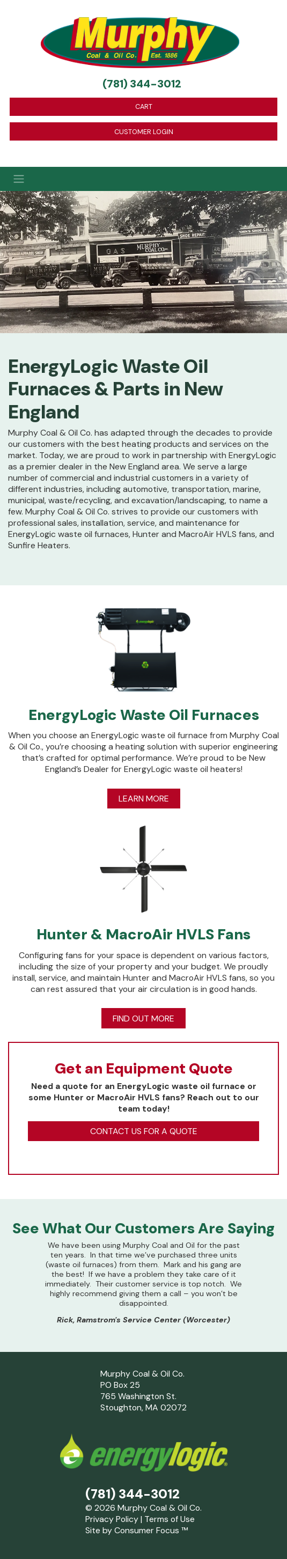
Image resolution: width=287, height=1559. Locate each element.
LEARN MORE (144, 798)
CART (143, 106)
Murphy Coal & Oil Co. (159, 1507)
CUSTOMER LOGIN (143, 131)
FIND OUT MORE (143, 1018)
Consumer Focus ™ (151, 1530)
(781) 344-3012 (141, 84)
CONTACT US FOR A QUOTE (143, 1131)
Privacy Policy (111, 1519)
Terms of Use (169, 1519)
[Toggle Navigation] (144, 178)
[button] (21, 1285)
